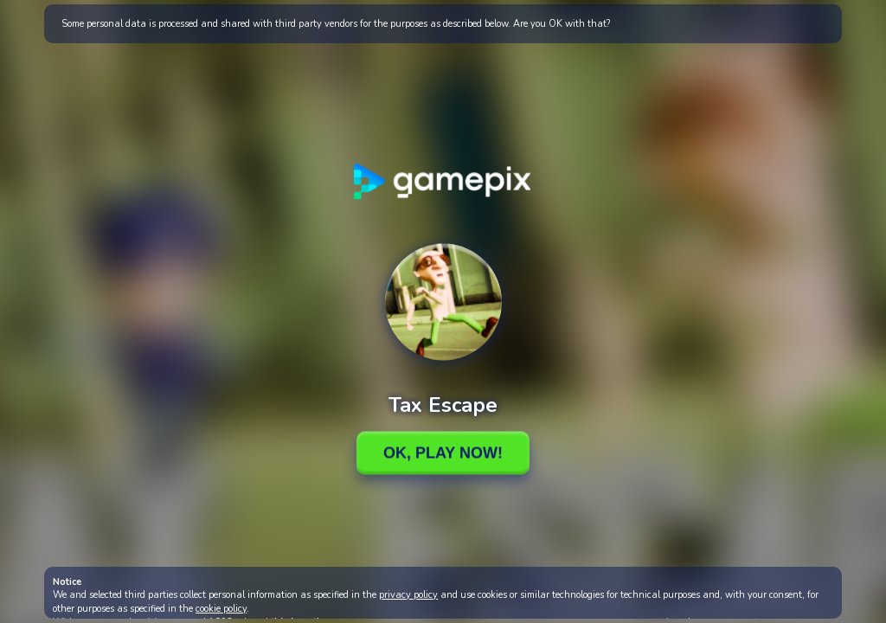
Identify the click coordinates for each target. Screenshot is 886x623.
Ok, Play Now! (443, 452)
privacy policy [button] (408, 594)
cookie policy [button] (221, 608)
